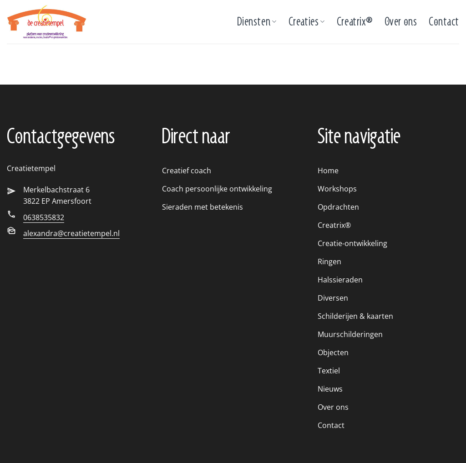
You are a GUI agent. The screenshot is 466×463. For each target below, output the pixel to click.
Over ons (401, 21)
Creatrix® (355, 21)
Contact (444, 21)
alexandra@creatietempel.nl (71, 233)
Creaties (307, 21)
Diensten (257, 21)
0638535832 (43, 217)
